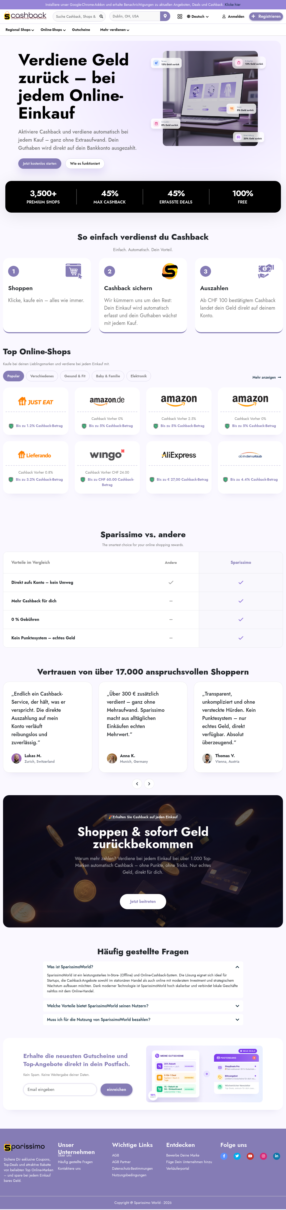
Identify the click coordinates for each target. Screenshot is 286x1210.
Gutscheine (81, 29)
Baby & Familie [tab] (108, 376)
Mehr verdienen (113, 29)
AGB (115, 1156)
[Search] (79, 16)
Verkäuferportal (177, 1169)
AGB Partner (121, 1162)
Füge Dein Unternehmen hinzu (189, 1162)
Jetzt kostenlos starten (43, 164)
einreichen (116, 1090)
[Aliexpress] (179, 465)
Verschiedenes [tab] (42, 376)
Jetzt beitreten (143, 902)
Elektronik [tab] (139, 376)
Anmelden (233, 16)
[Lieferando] (36, 465)
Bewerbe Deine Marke (182, 1156)
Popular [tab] (13, 376)
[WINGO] (107, 468)
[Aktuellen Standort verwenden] (165, 16)
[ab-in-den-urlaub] (250, 465)
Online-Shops (51, 29)
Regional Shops (18, 29)
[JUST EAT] (36, 412)
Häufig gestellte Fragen (75, 1162)
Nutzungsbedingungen (129, 1175)
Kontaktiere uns (69, 1169)
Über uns (64, 1156)
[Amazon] (107, 412)
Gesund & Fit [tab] (74, 376)
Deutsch (195, 16)
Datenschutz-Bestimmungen (132, 1169)
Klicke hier (233, 4)
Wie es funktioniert (93, 164)
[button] (137, 784)
